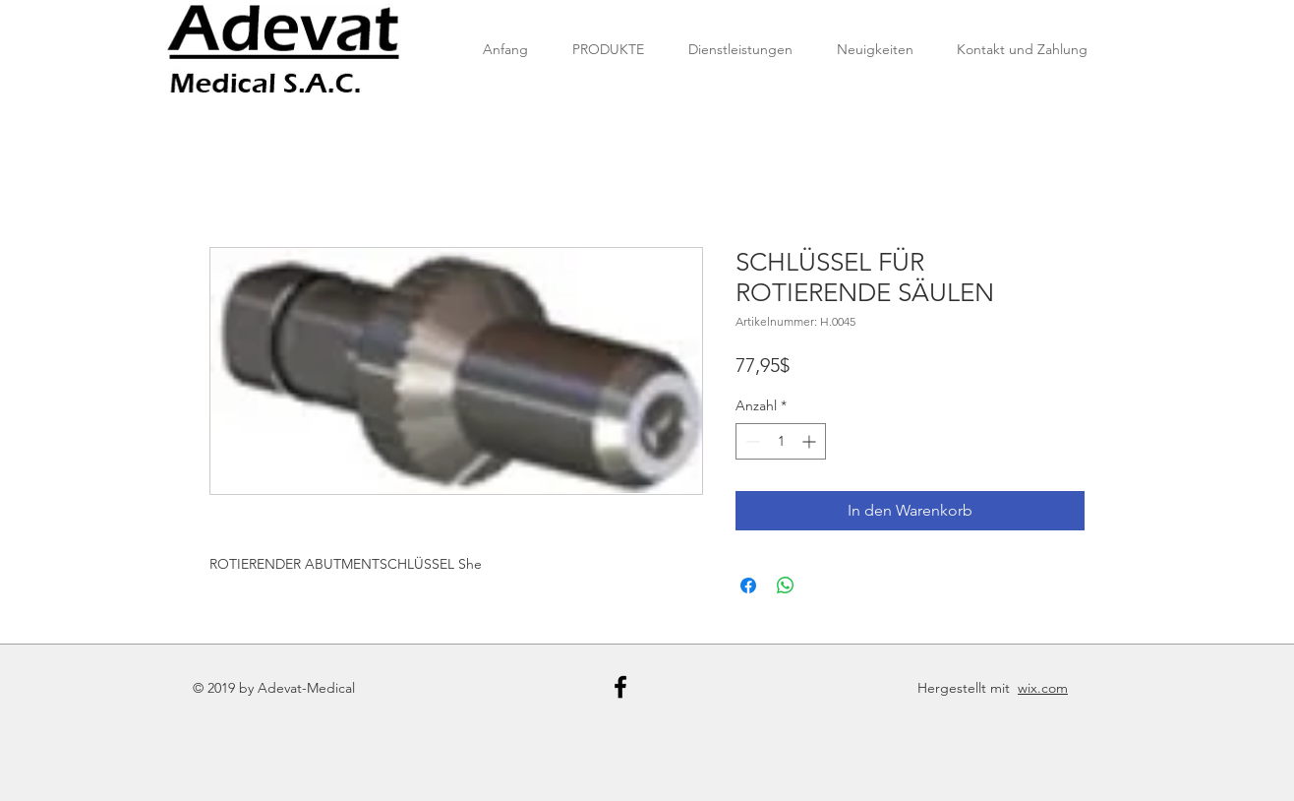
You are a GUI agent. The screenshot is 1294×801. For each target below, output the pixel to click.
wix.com (1043, 688)
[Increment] (810, 441)
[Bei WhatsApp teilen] (785, 585)
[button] (608, 49)
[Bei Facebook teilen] (748, 585)
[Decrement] (750, 441)
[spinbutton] (780, 441)
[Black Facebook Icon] (620, 687)
